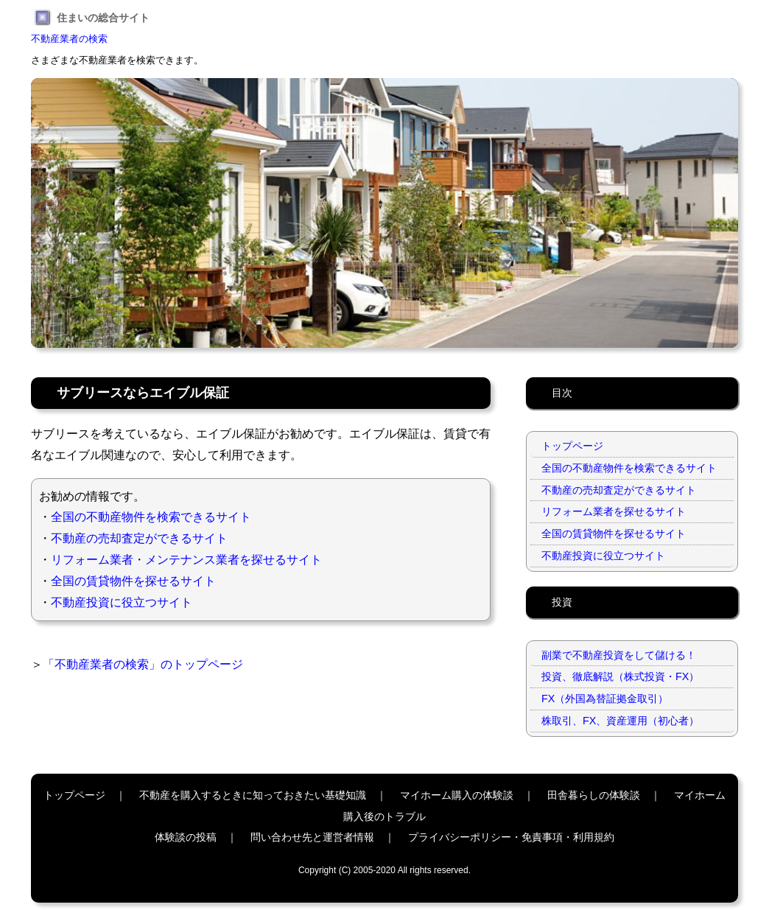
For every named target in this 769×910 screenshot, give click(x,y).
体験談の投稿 (186, 837)
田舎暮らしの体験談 (593, 795)
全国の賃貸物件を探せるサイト (133, 581)
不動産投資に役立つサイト (121, 602)
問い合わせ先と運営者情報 (312, 837)
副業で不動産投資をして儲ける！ (618, 655)
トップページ (572, 446)
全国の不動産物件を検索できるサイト (151, 517)
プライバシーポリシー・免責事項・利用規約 (511, 837)
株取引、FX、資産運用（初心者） (620, 721)
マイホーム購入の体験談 (456, 795)
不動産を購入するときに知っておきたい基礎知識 (252, 795)
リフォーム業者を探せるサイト (613, 511)
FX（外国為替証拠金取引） (604, 698)
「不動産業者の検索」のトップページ (143, 664)
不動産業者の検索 (69, 38)
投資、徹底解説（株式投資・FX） (620, 676)
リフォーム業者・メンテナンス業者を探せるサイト (186, 559)
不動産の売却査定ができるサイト (139, 538)
